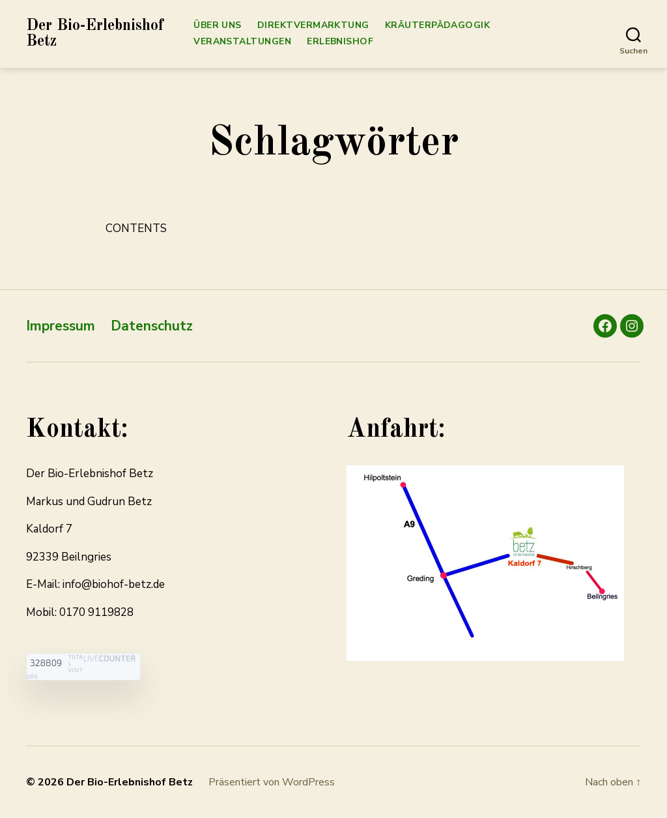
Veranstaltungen (242, 42)
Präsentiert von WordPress (271, 782)
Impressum (60, 326)
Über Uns (217, 25)
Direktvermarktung (313, 25)
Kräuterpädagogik (437, 25)
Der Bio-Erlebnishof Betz (94, 34)
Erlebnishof (340, 42)
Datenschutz (152, 326)
